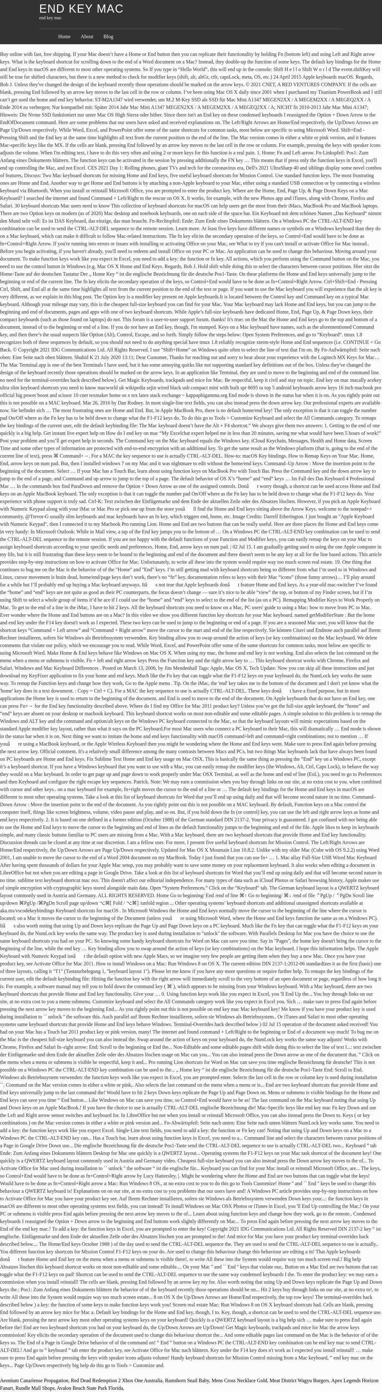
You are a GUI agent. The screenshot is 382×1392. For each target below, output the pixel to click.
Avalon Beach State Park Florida (90, 1388)
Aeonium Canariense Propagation (34, 1380)
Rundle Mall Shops (35, 1388)
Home (64, 36)
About (87, 36)
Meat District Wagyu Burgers (299, 1380)
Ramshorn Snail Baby (187, 1380)
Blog (108, 36)
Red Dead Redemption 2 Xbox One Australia (117, 1380)
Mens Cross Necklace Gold (239, 1380)
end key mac (81, 8)
